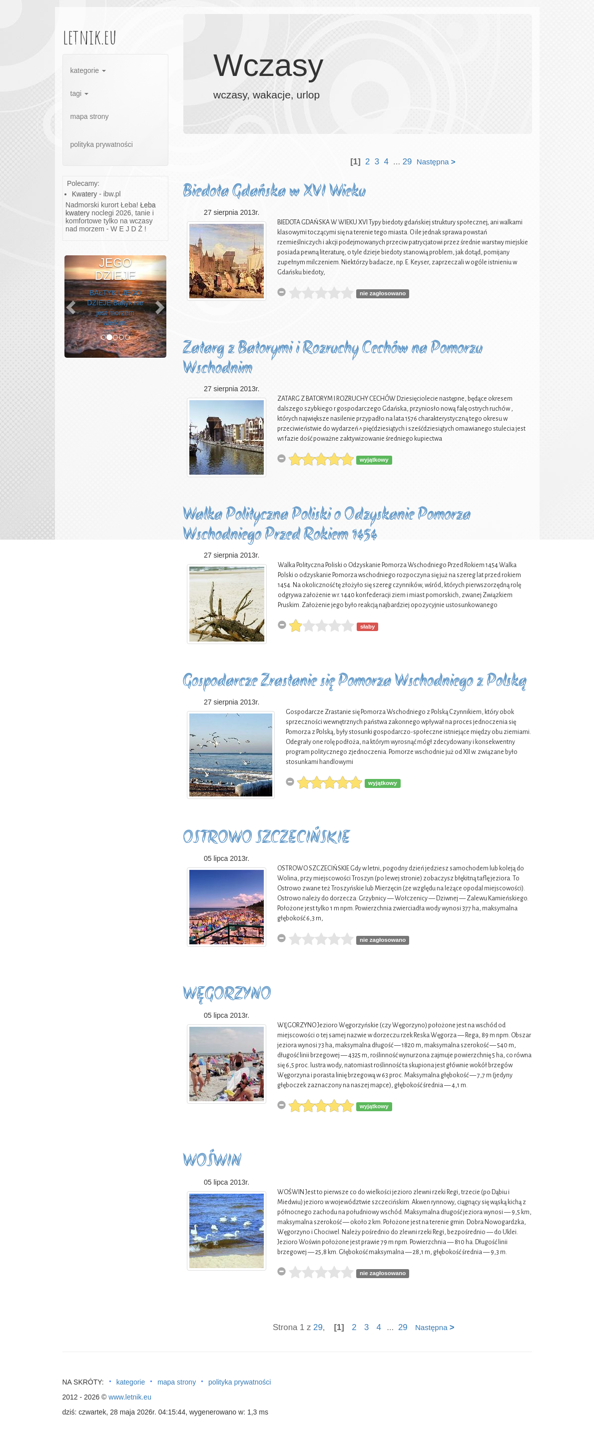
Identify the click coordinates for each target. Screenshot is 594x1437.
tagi (79, 93)
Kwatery (84, 194)
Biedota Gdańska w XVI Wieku (274, 192)
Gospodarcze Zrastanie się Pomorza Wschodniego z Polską (355, 682)
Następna (436, 161)
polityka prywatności (101, 144)
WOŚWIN (212, 1162)
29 (407, 161)
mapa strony (89, 116)
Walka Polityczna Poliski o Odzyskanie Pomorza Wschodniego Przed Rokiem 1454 (327, 525)
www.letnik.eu (129, 1397)
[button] (72, 306)
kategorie (88, 70)
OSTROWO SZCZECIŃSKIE (266, 838)
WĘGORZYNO (227, 995)
